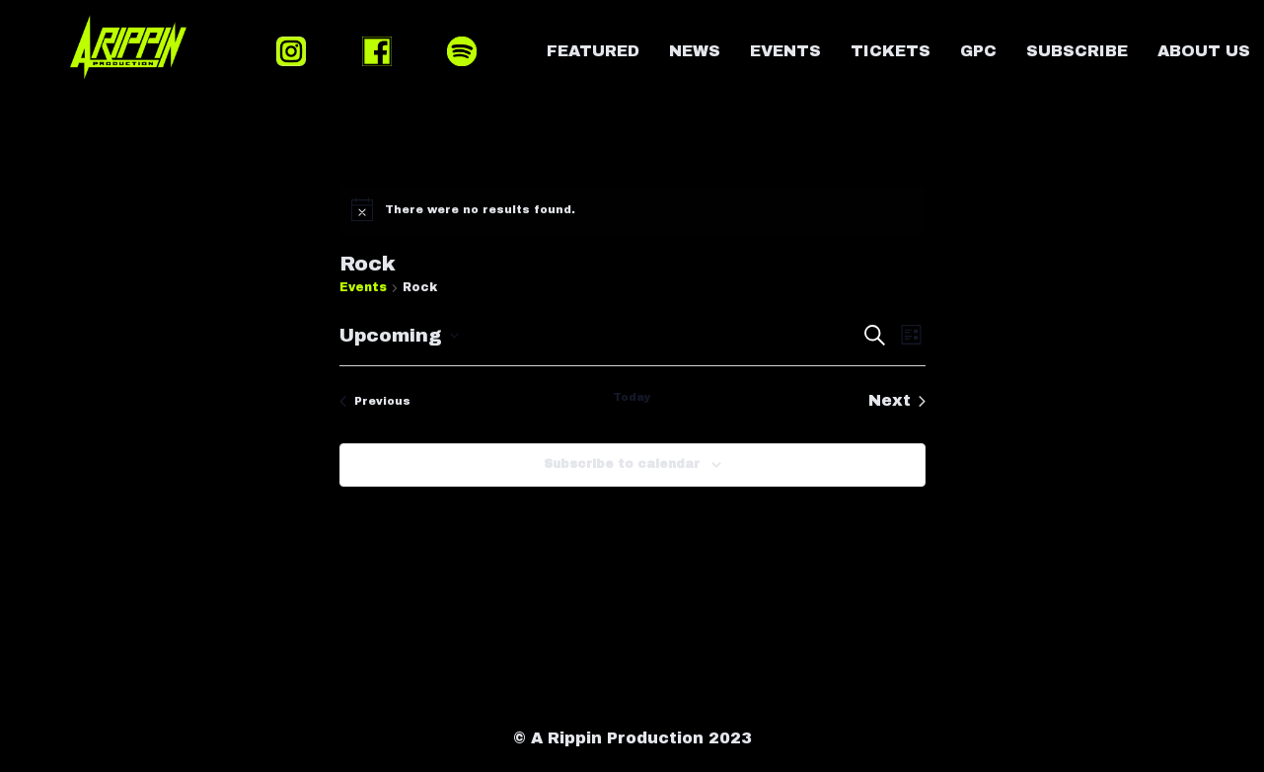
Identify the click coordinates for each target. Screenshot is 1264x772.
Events (363, 287)
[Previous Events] (374, 401)
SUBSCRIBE (1077, 50)
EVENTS (785, 50)
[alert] (632, 209)
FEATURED (593, 50)
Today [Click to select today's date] (632, 397)
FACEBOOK (377, 51)
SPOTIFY (462, 51)
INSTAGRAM (291, 51)
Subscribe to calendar (622, 464)
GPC (978, 50)
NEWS (694, 50)
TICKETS (890, 50)
